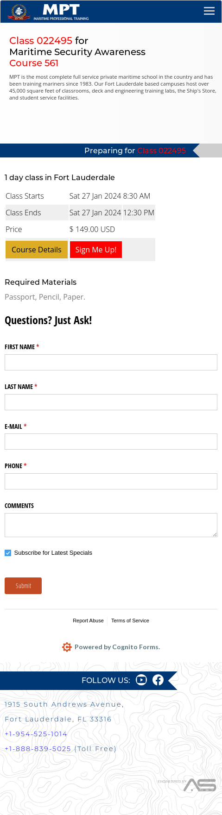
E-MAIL (26, 426)
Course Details (37, 249)
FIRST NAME (33, 346)
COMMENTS (19, 505)
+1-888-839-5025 (38, 749)
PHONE (26, 465)
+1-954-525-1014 (36, 734)
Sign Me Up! (96, 249)
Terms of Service (130, 620)
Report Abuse (88, 620)
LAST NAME (32, 386)
